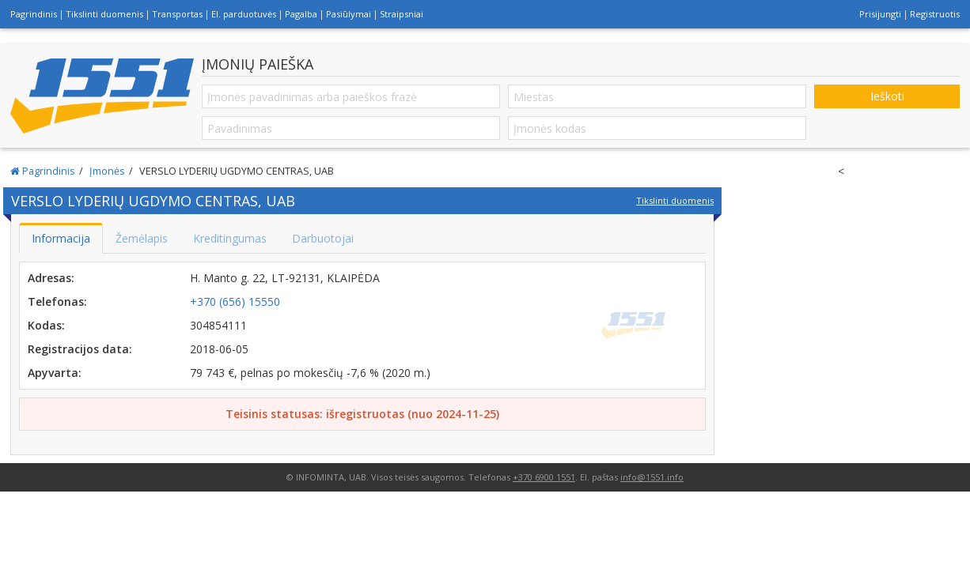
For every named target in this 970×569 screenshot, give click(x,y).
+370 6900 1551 (544, 477)
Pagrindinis (33, 14)
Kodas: (46, 325)
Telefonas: (57, 301)
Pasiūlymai (348, 14)
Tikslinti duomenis (104, 14)
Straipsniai (401, 14)
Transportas (177, 14)
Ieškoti (887, 96)
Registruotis (935, 14)
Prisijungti (880, 14)
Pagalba (301, 14)
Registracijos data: (80, 348)
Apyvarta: (54, 372)
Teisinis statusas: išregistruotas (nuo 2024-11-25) (362, 413)
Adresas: (51, 277)
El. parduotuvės (243, 14)
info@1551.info (652, 477)
